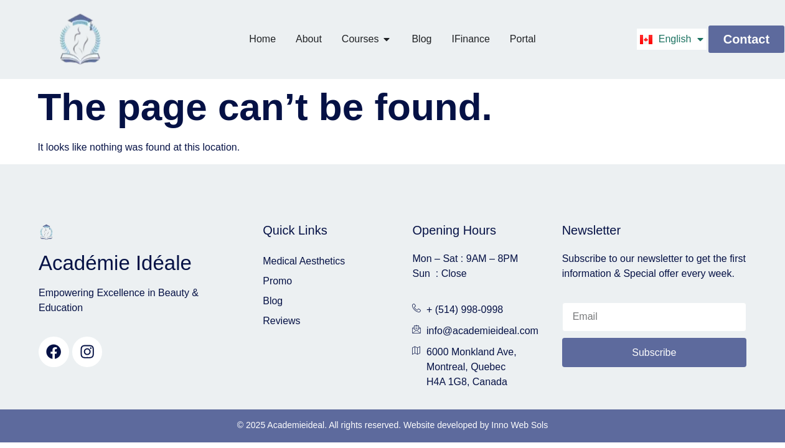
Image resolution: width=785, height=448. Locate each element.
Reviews (281, 320)
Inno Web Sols (519, 425)
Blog (273, 301)
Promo (277, 281)
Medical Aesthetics (304, 261)
